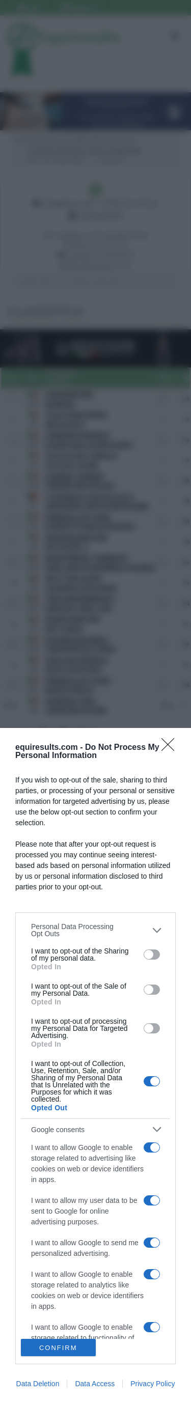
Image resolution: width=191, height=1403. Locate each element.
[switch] (152, 954)
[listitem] (95, 930)
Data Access (95, 1384)
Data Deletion (38, 1384)
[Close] (171, 747)
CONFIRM (58, 1348)
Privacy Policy (152, 1384)
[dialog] (95, 1065)
